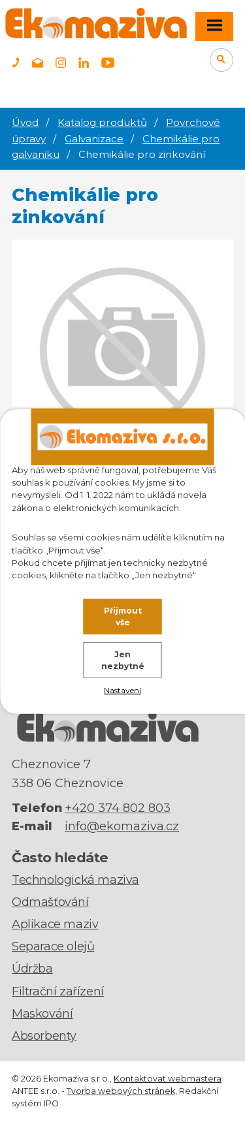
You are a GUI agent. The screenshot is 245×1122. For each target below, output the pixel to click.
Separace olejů (53, 946)
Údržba (32, 968)
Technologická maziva (75, 880)
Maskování (42, 1013)
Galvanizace (94, 138)
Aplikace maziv (55, 924)
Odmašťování (50, 902)
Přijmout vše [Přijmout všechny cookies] (123, 616)
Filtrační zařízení (58, 991)
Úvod (25, 122)
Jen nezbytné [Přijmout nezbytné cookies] (122, 660)
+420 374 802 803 (118, 808)
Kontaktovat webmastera (167, 1078)
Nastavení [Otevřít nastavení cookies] (122, 689)
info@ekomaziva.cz (122, 826)
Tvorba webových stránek (121, 1091)
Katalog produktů (102, 122)
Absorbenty (44, 1036)
